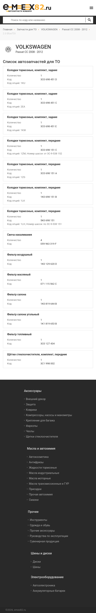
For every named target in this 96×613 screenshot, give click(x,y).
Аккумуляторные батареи (49, 590)
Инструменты (38, 519)
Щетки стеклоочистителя (42, 436)
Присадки (35, 489)
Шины (36, 567)
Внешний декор (36, 399)
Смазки (33, 499)
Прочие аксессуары (42, 530)
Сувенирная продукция (44, 541)
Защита (31, 404)
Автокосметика (38, 456)
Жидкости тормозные (43, 467)
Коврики (31, 409)
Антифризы (36, 462)
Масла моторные (40, 478)
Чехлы (30, 431)
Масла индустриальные (44, 473)
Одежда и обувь (40, 525)
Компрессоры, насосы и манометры (49, 415)
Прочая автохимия (41, 494)
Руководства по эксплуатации (49, 536)
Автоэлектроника (44, 585)
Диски (37, 561)
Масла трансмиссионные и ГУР (49, 483)
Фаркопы (32, 425)
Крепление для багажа (40, 420)
